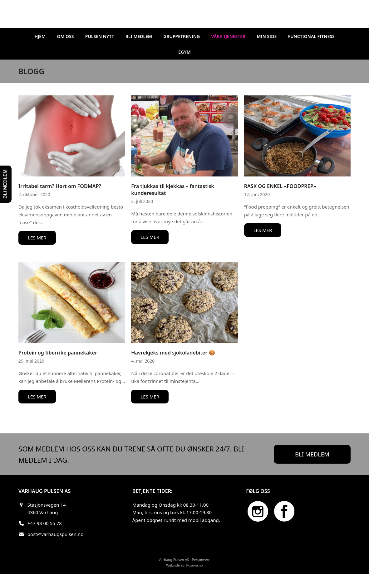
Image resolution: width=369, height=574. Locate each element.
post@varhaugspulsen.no (55, 534)
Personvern (201, 559)
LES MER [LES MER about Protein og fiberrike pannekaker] (37, 396)
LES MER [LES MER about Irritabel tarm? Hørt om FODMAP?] (37, 237)
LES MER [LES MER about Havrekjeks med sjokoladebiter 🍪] (149, 396)
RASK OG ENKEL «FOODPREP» (280, 186)
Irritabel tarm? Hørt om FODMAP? (59, 186)
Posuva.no (194, 565)
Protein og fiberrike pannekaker (57, 352)
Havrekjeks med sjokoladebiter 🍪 (173, 352)
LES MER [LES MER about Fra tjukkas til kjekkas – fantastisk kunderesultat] (149, 237)
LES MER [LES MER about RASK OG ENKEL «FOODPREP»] (262, 230)
